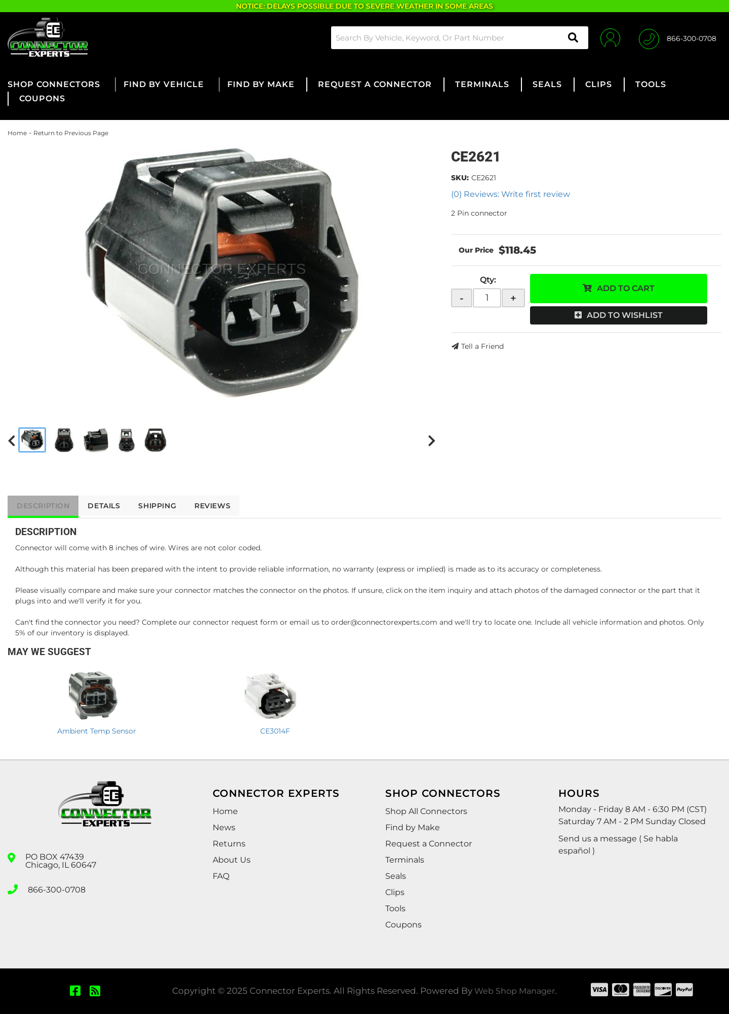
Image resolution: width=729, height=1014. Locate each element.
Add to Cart (626, 288)
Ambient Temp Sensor (96, 731)
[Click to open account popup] (609, 37)
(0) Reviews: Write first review (510, 194)
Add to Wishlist (625, 315)
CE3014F (275, 731)
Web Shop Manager (514, 991)
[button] (457, 37)
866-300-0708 (57, 888)
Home (17, 133)
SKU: (460, 177)
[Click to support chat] (677, 37)
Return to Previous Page (70, 133)
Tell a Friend (482, 346)
